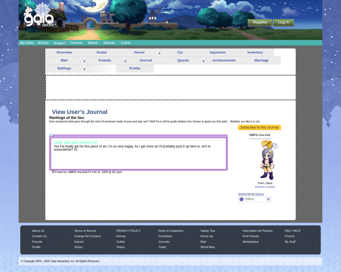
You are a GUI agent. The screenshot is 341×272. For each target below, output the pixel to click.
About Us (38, 230)
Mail (64, 60)
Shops (60, 43)
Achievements (224, 60)
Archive (260, 186)
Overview (64, 52)
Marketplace (251, 241)
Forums (76, 42)
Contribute (165, 236)
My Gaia (26, 42)
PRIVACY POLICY (128, 230)
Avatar (101, 52)
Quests (183, 60)
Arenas (121, 236)
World (93, 42)
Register (260, 23)
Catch (126, 42)
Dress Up (207, 236)
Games (109, 42)
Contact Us (39, 236)
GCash (43, 42)
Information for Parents (258, 230)
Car (180, 52)
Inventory (255, 52)
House (139, 52)
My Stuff (290, 241)
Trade (162, 247)
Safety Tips (208, 230)
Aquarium (218, 52)
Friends (105, 60)
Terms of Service (85, 230)
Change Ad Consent (87, 236)
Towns (120, 247)
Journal (146, 60)
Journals (164, 241)
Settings (64, 68)
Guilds (120, 241)
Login (283, 23)
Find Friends (251, 236)
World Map (208, 247)
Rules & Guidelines (171, 230)
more (159, 52)
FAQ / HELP (293, 230)
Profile (134, 68)
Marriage (261, 60)
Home (271, 186)
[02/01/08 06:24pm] (251, 194)
